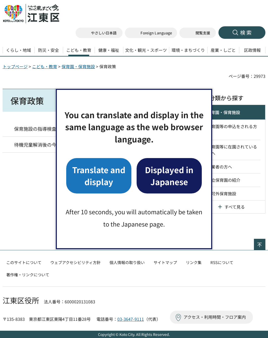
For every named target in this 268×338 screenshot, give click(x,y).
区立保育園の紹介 (223, 180)
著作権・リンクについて (27, 274)
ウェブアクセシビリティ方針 (75, 262)
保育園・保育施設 (78, 66)
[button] (151, 33)
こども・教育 (44, 66)
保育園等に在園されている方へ (232, 150)
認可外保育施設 (221, 193)
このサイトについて (23, 262)
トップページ (15, 66)
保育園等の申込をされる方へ (232, 129)
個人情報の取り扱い (127, 262)
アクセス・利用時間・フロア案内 (215, 317)
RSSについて (221, 262)
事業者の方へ (219, 167)
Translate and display (98, 175)
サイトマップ (165, 262)
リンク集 (194, 262)
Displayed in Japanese (169, 175)
